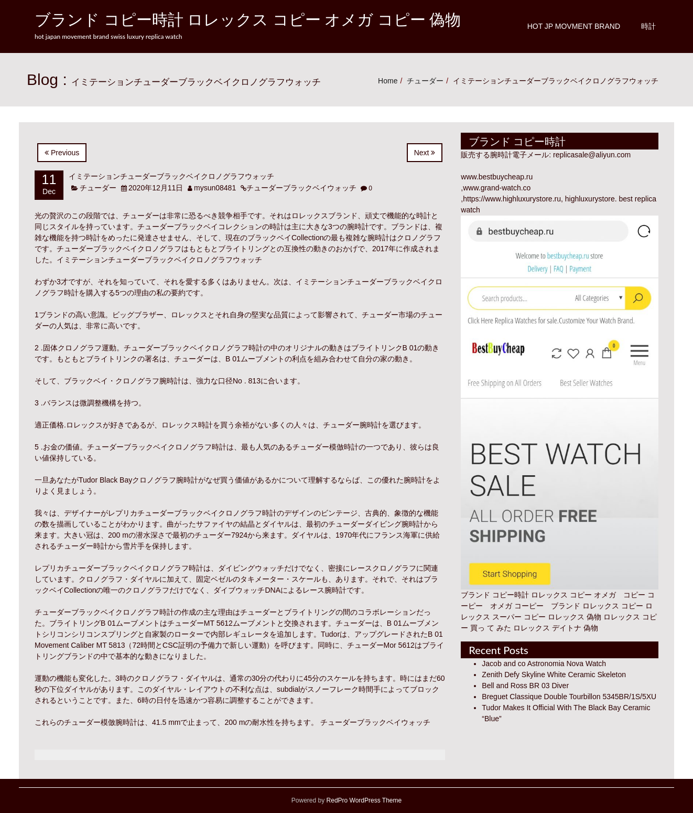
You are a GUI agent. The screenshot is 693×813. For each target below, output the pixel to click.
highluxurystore (590, 199)
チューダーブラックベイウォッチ (301, 188)
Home (387, 81)
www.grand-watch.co (496, 188)
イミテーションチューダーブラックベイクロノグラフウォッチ (171, 176)
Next (425, 152)
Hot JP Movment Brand (573, 26)
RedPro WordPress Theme (363, 800)
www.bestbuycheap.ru (497, 177)
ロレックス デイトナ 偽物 (555, 628)
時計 (648, 26)
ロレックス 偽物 (574, 617)
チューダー (425, 81)
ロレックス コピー (612, 606)
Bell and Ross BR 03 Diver (525, 685)
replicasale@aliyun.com (592, 155)
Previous (62, 152)
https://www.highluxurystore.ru (512, 199)
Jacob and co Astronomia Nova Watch (544, 663)
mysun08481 (215, 188)
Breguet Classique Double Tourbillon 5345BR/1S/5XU (569, 696)
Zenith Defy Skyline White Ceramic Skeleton (554, 674)
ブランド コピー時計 (495, 595)
